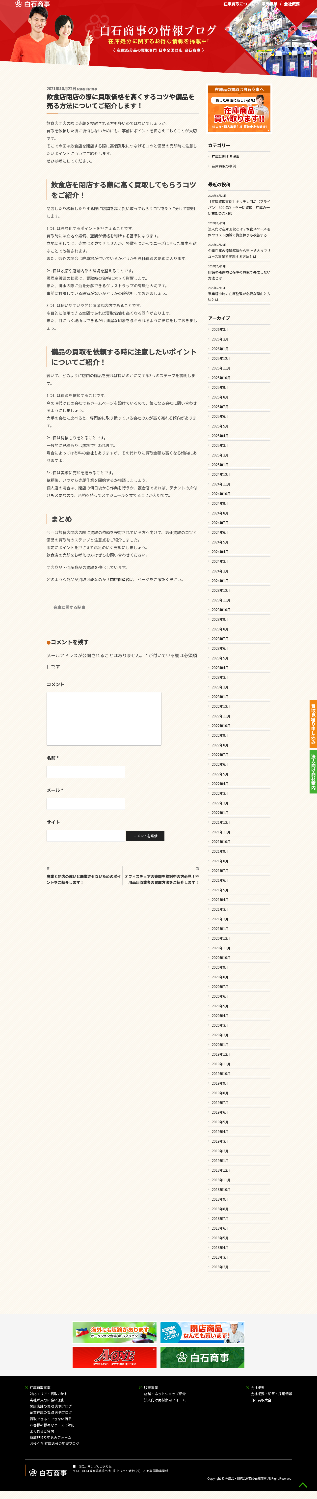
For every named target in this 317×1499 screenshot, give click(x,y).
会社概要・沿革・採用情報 (271, 1393)
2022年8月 (220, 744)
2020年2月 (220, 1034)
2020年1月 (220, 1044)
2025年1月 (220, 464)
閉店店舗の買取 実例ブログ (51, 1406)
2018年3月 (220, 1257)
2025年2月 (220, 455)
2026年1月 (220, 348)
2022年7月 (220, 754)
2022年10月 (221, 725)
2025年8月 (220, 397)
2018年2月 (220, 1266)
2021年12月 (221, 822)
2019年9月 (220, 1083)
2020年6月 (220, 996)
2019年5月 (220, 1121)
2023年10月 (221, 609)
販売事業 (269, 7)
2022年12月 (221, 706)
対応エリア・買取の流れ (49, 1393)
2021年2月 (220, 918)
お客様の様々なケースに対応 (52, 1424)
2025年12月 (221, 358)
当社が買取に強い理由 (47, 1399)
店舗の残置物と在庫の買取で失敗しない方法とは (239, 275)
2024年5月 (220, 541)
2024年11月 (221, 483)
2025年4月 (220, 435)
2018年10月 (221, 1189)
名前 (53, 758)
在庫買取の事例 (224, 166)
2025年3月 (220, 445)
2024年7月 (220, 522)
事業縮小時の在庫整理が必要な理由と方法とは (239, 296)
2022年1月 (220, 812)
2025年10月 (221, 377)
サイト (53, 822)
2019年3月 (220, 1141)
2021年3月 (220, 909)
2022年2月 (220, 802)
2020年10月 (221, 957)
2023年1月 (220, 696)
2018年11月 (221, 1179)
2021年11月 (221, 831)
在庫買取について (239, 7)
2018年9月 (220, 1199)
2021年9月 (220, 851)
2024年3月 (220, 561)
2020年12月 (221, 938)
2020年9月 (220, 967)
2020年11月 (221, 947)
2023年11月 (221, 599)
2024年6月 (220, 532)
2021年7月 (220, 870)
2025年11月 (221, 368)
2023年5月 (220, 657)
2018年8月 (220, 1208)
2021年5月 (220, 889)
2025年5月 (220, 426)
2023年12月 (221, 590)
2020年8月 (220, 976)
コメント (55, 684)
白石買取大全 (261, 1399)
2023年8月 (220, 628)
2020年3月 (220, 1025)
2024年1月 (220, 580)
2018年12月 (221, 1170)
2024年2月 (220, 570)
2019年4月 (220, 1131)
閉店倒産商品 (122, 579)
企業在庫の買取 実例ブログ (51, 1412)
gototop (303, 1485)
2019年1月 (220, 1160)
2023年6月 (220, 648)
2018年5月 (220, 1237)
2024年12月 (221, 474)
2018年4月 (220, 1247)
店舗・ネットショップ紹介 (165, 1393)
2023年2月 (220, 686)
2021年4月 (220, 899)
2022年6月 (220, 764)
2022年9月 (220, 735)
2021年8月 (220, 860)
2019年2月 (220, 1150)
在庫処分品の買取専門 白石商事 (32, 7)
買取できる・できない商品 (50, 1418)
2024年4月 (220, 551)
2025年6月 (220, 416)
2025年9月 (220, 387)
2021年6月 (220, 880)
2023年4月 (220, 667)
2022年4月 (220, 783)
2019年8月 (220, 1092)
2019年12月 (221, 1054)
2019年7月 (220, 1102)
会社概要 (292, 7)
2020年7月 (220, 986)
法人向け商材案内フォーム (165, 1399)
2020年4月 (220, 1015)
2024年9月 (220, 503)
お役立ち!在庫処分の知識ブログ (54, 1443)
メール (55, 790)
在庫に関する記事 (69, 607)
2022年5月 (220, 773)
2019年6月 (220, 1112)
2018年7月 (220, 1218)
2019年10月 (221, 1073)
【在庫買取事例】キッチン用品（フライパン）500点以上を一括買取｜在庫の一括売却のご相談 (239, 207)
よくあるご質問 (42, 1431)
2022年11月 (221, 715)
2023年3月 (220, 677)
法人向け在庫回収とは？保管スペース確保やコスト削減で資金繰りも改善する (239, 231)
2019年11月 (221, 1063)
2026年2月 (220, 339)
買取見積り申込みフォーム (50, 1437)
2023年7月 (220, 638)
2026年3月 (220, 329)
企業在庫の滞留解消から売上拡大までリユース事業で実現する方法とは (239, 253)
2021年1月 (220, 928)
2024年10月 (221, 493)
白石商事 (91, 89)
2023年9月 (220, 619)
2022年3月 (220, 793)
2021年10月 (221, 841)
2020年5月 (220, 1005)
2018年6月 (220, 1228)
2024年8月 (220, 512)
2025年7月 (220, 406)
